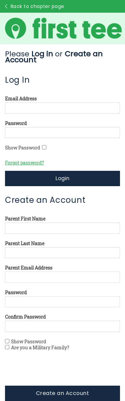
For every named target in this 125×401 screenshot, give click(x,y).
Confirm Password (25, 317)
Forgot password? (24, 162)
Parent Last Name (24, 244)
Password (16, 123)
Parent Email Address (28, 268)
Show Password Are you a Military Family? (37, 345)
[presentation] (55, 373)
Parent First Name (25, 219)
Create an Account (62, 393)
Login (62, 178)
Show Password (25, 148)
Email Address (21, 99)
